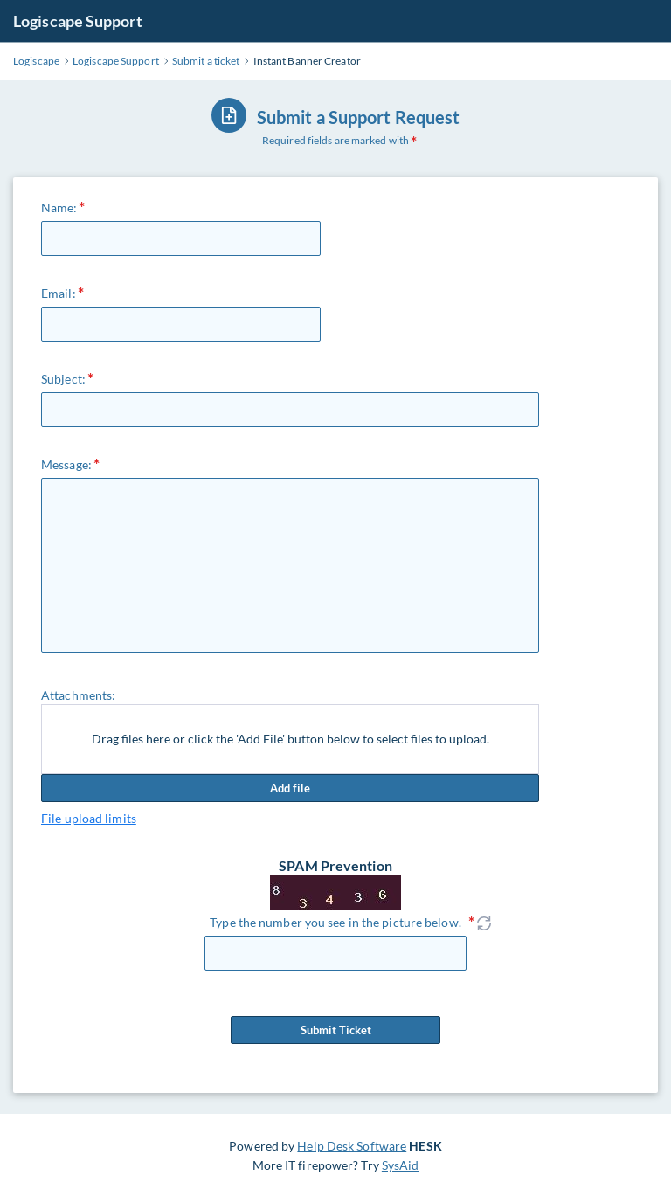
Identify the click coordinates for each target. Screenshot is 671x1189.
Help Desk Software (351, 1145)
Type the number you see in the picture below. (335, 922)
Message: (66, 464)
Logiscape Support (77, 21)
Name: (59, 207)
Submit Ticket (335, 1030)
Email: (58, 293)
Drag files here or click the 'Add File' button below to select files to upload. (290, 738)
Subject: (63, 378)
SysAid (400, 1165)
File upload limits (88, 818)
